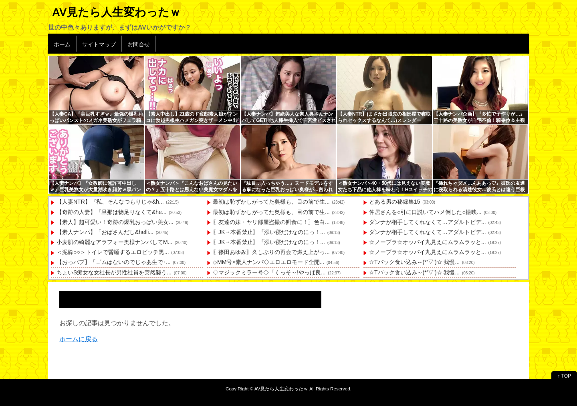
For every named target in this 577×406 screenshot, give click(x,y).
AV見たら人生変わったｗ (116, 12)
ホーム (62, 44)
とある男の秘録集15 (394, 201)
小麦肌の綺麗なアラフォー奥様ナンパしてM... (114, 242)
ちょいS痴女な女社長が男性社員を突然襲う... (113, 272)
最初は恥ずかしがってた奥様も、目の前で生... (271, 201)
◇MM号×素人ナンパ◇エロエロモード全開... (268, 262)
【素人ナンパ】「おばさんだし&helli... (104, 232)
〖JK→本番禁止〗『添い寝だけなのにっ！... (269, 232)
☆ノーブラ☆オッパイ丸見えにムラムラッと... (427, 242)
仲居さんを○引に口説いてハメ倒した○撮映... (425, 212)
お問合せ (138, 44)
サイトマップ (99, 44)
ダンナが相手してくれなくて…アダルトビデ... (427, 222)
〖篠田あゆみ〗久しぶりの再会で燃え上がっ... (271, 252)
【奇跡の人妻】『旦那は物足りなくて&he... (111, 212)
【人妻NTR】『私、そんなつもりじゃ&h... (110, 201)
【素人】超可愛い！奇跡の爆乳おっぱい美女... (115, 222)
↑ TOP (564, 376)
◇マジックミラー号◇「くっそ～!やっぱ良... (269, 272)
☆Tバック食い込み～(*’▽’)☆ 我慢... (414, 262)
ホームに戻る (78, 339)
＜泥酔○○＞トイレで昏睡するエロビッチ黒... (112, 252)
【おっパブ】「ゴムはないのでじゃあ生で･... (113, 262)
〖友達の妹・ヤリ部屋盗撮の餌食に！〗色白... (271, 222)
